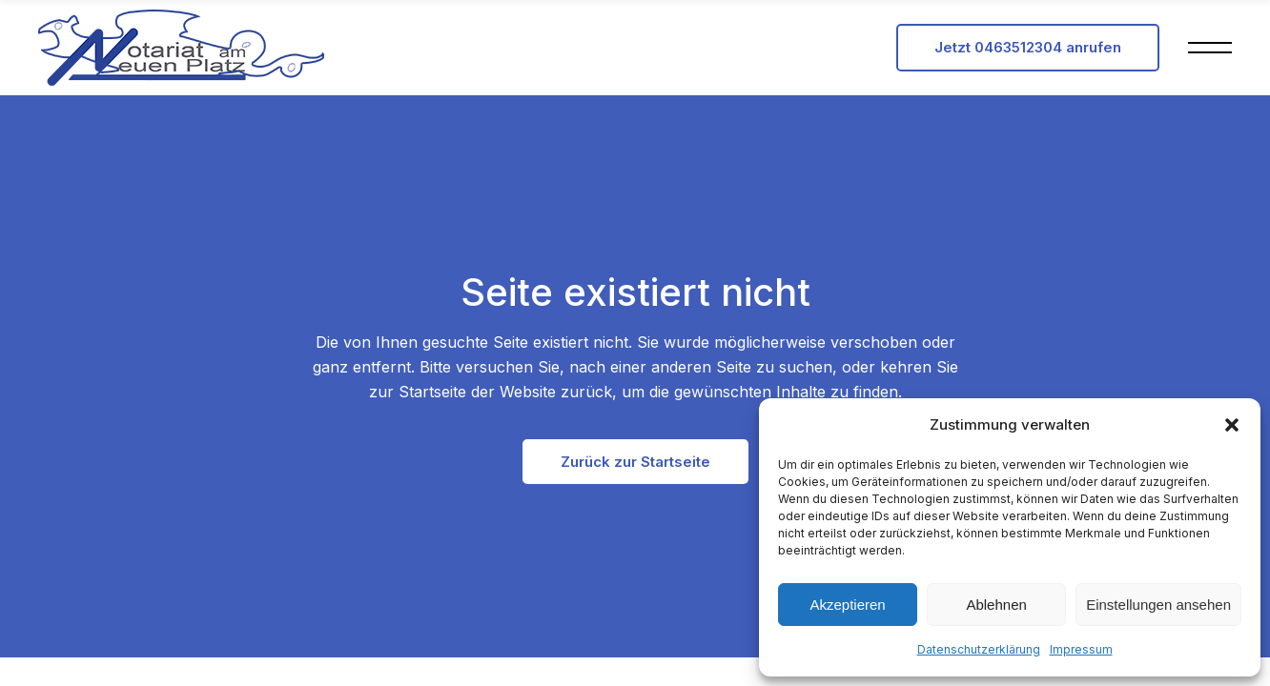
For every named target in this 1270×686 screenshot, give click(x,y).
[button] (1231, 424)
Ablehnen (996, 604)
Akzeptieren (847, 604)
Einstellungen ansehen (1158, 604)
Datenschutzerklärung (978, 649)
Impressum (1081, 649)
